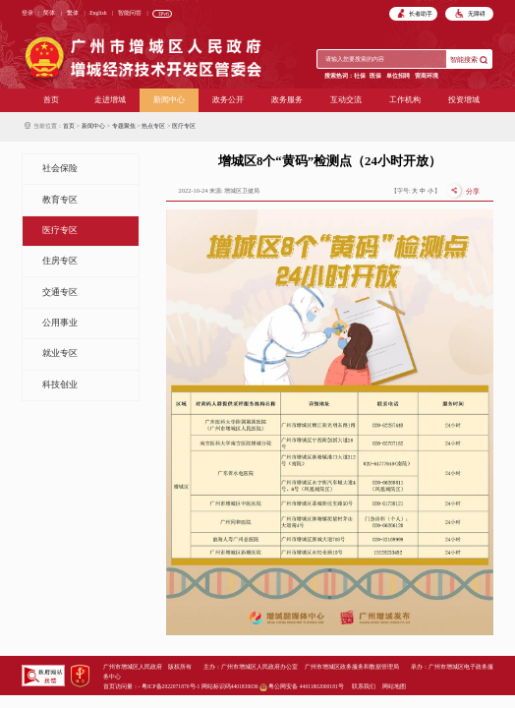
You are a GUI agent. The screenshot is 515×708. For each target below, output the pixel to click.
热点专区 (153, 125)
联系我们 (363, 686)
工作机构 (405, 99)
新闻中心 (169, 99)
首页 (51, 99)
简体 (49, 13)
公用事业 (60, 322)
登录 (27, 13)
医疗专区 (184, 125)
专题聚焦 (124, 125)
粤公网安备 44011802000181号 (302, 686)
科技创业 (60, 384)
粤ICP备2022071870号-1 (171, 686)
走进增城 (110, 99)
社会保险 (60, 168)
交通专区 (60, 292)
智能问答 (130, 13)
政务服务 (287, 99)
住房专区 (60, 261)
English (97, 13)
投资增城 (464, 99)
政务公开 (228, 99)
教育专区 (60, 200)
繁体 (73, 13)
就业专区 (60, 353)
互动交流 (346, 99)
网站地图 (394, 686)
